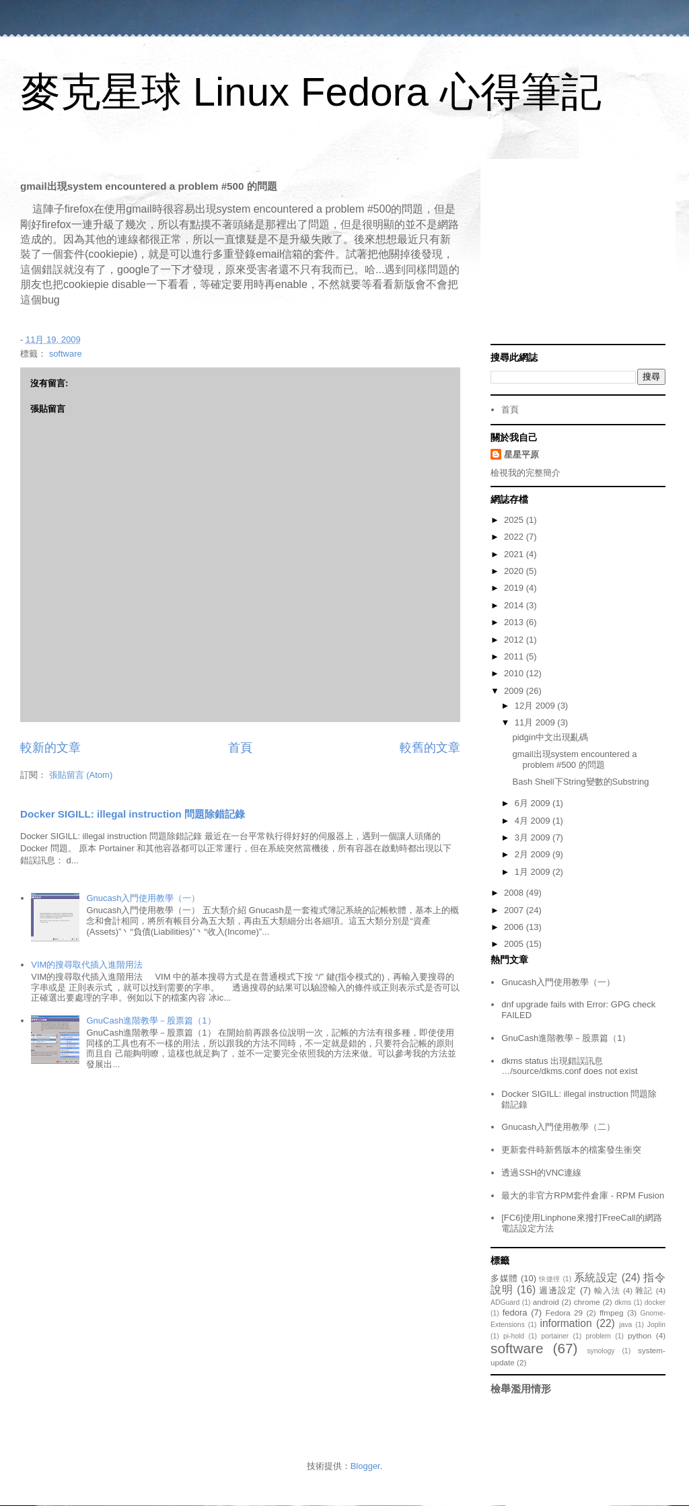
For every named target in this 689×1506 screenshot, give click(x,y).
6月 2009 (533, 803)
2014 (515, 605)
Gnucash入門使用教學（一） (143, 898)
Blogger (365, 1466)
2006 (515, 927)
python (639, 1335)
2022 (515, 537)
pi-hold (513, 1336)
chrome (587, 1301)
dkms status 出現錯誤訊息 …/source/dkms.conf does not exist (569, 1066)
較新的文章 (50, 747)
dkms (622, 1302)
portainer (555, 1336)
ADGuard (505, 1302)
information (565, 1323)
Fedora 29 (564, 1312)
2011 (515, 656)
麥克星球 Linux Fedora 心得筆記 (311, 91)
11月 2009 (536, 722)
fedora (515, 1312)
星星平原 (521, 455)
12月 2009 (536, 706)
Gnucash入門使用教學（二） (558, 1127)
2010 (515, 673)
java (625, 1324)
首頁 (240, 747)
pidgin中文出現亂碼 (550, 737)
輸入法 (607, 1290)
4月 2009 (533, 821)
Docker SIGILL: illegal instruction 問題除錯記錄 (132, 814)
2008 (515, 893)
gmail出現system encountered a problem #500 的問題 (574, 759)
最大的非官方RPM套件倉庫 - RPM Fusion (582, 1195)
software (65, 354)
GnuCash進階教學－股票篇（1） (150, 1020)
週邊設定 (558, 1290)
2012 (515, 640)
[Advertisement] (578, 253)
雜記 (644, 1290)
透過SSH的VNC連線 (541, 1173)
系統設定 (596, 1277)
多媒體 (504, 1278)
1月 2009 (533, 872)
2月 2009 (533, 854)
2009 (515, 691)
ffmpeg (612, 1312)
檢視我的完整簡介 (525, 473)
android (546, 1301)
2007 (515, 910)
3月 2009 (533, 837)
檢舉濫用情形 (521, 1388)
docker (655, 1302)
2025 (515, 520)
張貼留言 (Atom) (81, 775)
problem (598, 1336)
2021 (515, 554)
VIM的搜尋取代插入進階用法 (87, 965)
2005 (515, 944)
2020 (515, 571)
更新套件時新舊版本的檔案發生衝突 (571, 1150)
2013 (515, 622)
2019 (515, 588)
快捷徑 (549, 1279)
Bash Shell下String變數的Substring (580, 782)
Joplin (656, 1324)
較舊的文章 (430, 747)
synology (600, 1351)
